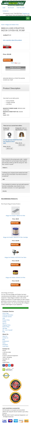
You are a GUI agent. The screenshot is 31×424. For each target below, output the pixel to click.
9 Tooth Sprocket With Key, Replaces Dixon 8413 (9, 141)
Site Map (4, 328)
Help (3, 318)
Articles (4, 321)
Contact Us (5, 11)
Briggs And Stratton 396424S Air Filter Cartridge (15, 237)
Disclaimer (5, 344)
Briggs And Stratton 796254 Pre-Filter (15, 215)
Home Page (5, 313)
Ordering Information (7, 315)
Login (3, 7)
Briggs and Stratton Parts (12, 24)
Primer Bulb (19, 139)
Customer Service (7, 316)
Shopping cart (26, 13)
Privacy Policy (6, 320)
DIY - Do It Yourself (7, 330)
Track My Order (21, 7)
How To (4, 323)
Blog (3, 331)
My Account (11, 7)
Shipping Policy (6, 325)
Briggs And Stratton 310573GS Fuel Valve (15, 257)
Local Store (5, 346)
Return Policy (5, 326)
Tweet (12, 63)
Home (2, 24)
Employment (5, 341)
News (3, 343)
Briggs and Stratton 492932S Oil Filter (15, 277)
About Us (4, 336)
